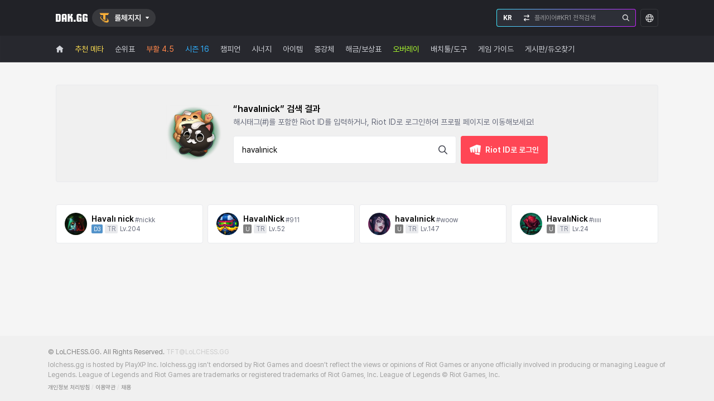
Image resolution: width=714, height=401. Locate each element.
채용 (126, 387)
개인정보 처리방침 (69, 387)
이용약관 (105, 387)
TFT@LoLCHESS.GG (197, 352)
